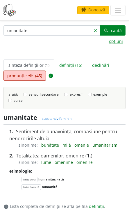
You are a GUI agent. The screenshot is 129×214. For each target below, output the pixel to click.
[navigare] (118, 10)
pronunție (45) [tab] (24, 75)
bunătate (50, 145)
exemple (100, 94)
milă (67, 145)
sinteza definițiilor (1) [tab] (28, 65)
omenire (84, 162)
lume (46, 162)
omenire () (79, 155)
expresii (76, 94)
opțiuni (116, 41)
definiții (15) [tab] (70, 65)
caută (113, 30)
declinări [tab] (100, 65)
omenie (82, 145)
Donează (93, 10)
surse (18, 100)
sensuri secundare (44, 94)
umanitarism (104, 145)
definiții (96, 206)
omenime (64, 162)
